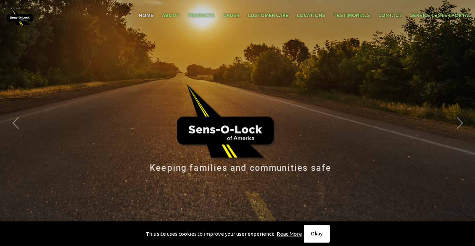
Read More (289, 234)
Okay (316, 233)
